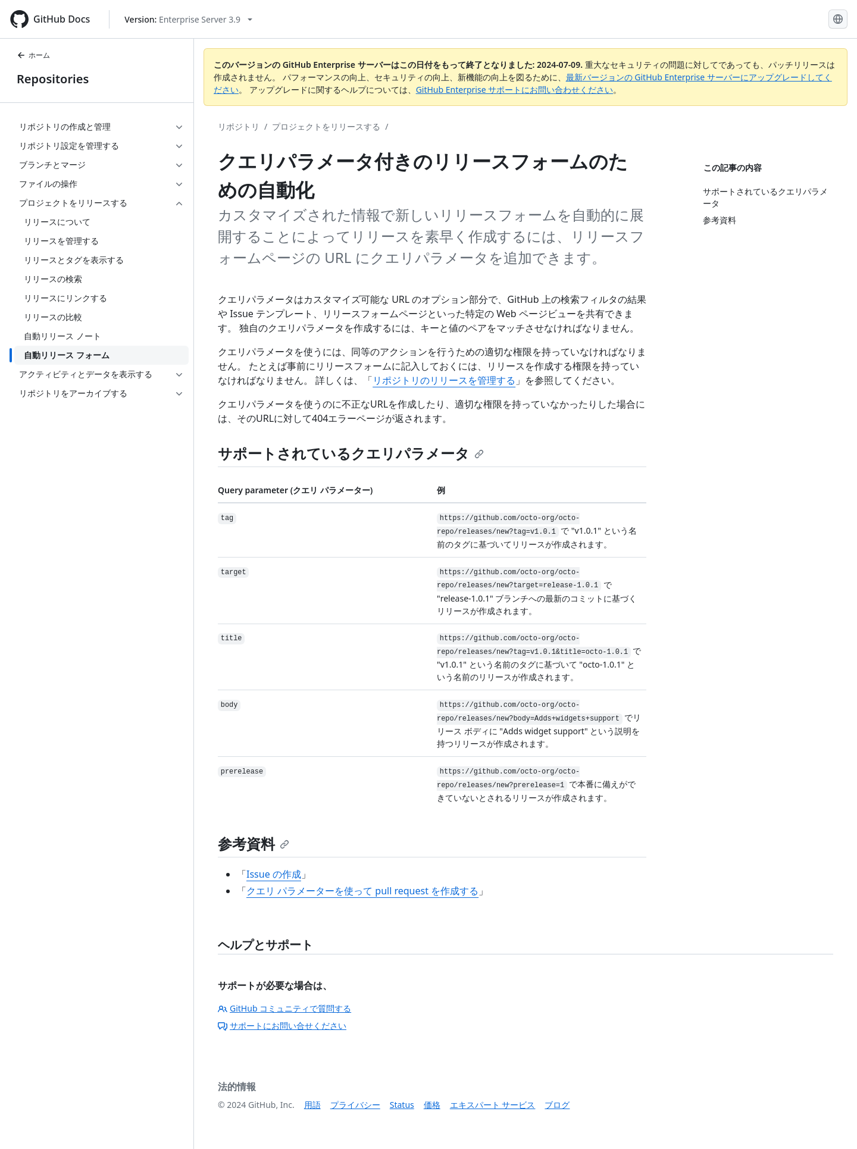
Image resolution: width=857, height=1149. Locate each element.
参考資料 (253, 843)
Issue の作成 (273, 874)
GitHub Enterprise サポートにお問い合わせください (515, 89)
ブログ (557, 1104)
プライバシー (355, 1104)
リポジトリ (238, 126)
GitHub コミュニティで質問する (284, 1008)
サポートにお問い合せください (282, 1025)
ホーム (33, 55)
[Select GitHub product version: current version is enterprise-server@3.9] (188, 19)
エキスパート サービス (493, 1104)
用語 (312, 1104)
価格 (432, 1104)
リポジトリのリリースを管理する (444, 380)
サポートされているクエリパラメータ (351, 453)
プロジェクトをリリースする (326, 126)
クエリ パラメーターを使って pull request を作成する (362, 890)
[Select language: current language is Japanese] (837, 19)
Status (402, 1104)
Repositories (53, 79)
